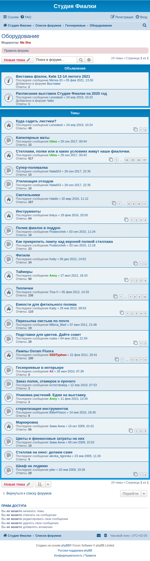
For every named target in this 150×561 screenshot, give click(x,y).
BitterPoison (57, 412)
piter (52, 469)
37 (144, 160)
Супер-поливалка (32, 167)
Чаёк (50, 100)
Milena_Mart (57, 324)
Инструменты (28, 211)
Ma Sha (25, 42)
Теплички (24, 288)
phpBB (65, 545)
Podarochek (57, 231)
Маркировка (27, 422)
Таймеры (24, 272)
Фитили (23, 255)
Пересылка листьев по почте (42, 321)
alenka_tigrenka (60, 456)
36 (138, 160)
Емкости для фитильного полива (46, 304)
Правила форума (16, 50)
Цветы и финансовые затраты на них (50, 438)
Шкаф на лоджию (32, 466)
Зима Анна (57, 426)
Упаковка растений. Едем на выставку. (51, 395)
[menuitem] (25, 17)
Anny (53, 275)
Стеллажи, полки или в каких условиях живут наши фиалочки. (73, 151)
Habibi (53, 198)
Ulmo (53, 141)
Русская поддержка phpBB (75, 550)
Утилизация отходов (34, 181)
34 (126, 160)
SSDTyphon (58, 354)
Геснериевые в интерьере (40, 367)
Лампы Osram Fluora (35, 351)
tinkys (53, 215)
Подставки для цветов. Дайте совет (48, 334)
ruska (53, 338)
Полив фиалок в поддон (38, 228)
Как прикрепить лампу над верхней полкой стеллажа (64, 241)
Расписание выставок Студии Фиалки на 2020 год (61, 93)
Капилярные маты (33, 138)
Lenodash (56, 97)
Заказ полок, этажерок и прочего (45, 381)
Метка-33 (55, 80)
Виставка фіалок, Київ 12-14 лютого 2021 (53, 76)
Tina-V (53, 292)
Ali (51, 371)
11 (144, 204)
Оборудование (20, 36)
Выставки (54, 83)
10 (138, 204)
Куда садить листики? (36, 121)
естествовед (58, 385)
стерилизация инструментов (42, 409)
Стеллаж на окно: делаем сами (44, 452)
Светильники (28, 195)
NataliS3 (55, 171)
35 (132, 160)
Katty (52, 259)
